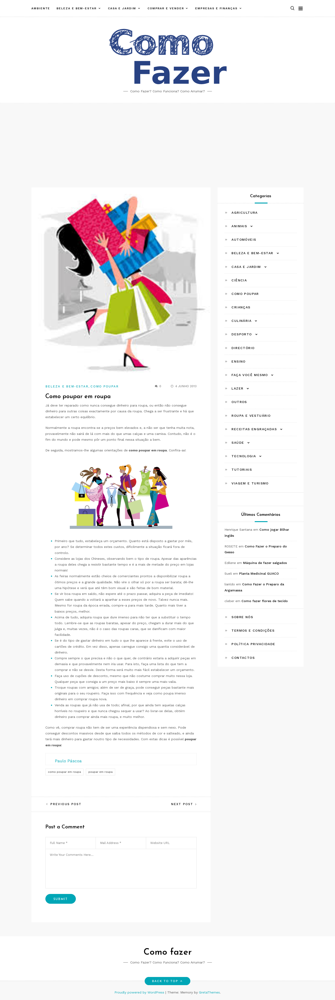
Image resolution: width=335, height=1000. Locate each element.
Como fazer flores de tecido (264, 601)
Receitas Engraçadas (254, 429)
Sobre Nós (242, 617)
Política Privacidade (253, 644)
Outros (239, 402)
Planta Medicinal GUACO (259, 573)
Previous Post (65, 804)
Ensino (238, 361)
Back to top (167, 981)
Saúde (237, 442)
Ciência (239, 280)
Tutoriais (241, 469)
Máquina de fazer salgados (265, 563)
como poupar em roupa (64, 771)
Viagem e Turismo (249, 483)
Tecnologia (243, 456)
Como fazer (168, 952)
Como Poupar (104, 386)
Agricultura (244, 212)
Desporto (241, 334)
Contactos (243, 658)
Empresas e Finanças (216, 7)
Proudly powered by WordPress (139, 992)
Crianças (240, 307)
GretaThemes (209, 992)
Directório (243, 348)
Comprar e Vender (165, 7)
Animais (239, 226)
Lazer (237, 388)
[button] (292, 8)
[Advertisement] (167, 138)
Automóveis (243, 239)
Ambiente (40, 7)
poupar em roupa (100, 771)
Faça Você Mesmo (249, 375)
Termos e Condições (253, 630)
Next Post (182, 804)
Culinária (241, 321)
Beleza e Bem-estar (77, 7)
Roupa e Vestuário (251, 415)
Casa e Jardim (122, 7)
